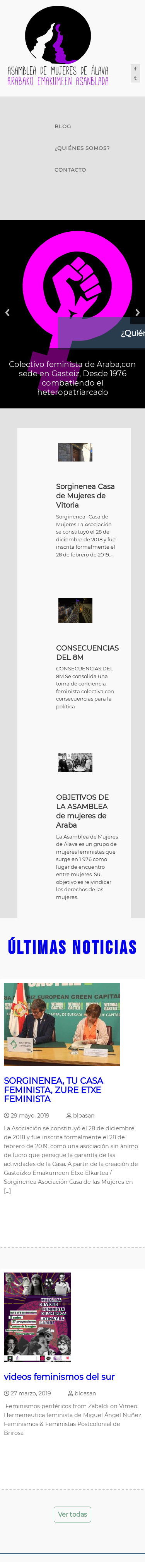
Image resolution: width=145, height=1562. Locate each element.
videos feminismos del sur (59, 1377)
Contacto (70, 170)
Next (137, 312)
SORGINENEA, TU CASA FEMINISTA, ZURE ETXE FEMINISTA (53, 1090)
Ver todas (72, 1514)
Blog (63, 126)
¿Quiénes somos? (82, 148)
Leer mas (20, 1215)
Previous (7, 312)
